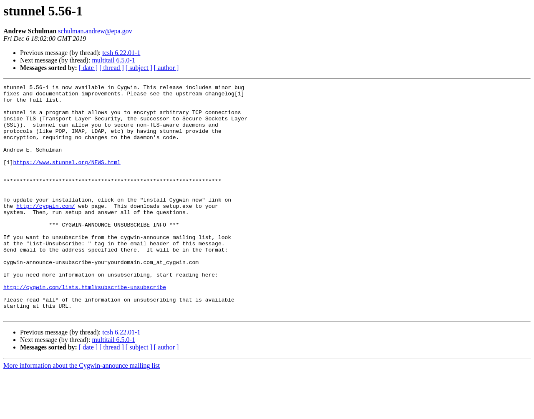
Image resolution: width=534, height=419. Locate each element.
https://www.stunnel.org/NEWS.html (66, 178)
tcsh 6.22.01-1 (121, 52)
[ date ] (88, 67)
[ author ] (166, 67)
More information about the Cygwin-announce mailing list (81, 411)
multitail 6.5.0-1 (113, 60)
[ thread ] (111, 67)
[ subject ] (139, 67)
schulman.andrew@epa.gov (95, 31)
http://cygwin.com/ (45, 230)
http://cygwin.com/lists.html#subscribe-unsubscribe (84, 328)
